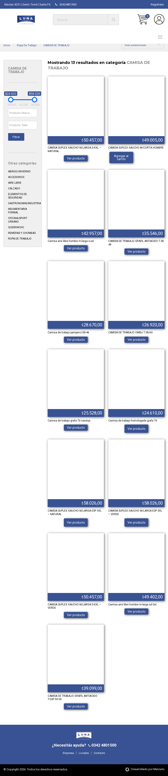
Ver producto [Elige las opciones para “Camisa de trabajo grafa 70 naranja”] (76, 427)
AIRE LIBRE (14, 182)
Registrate (157, 4)
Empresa (68, 753)
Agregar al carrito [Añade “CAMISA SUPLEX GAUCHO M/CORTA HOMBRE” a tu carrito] (121, 157)
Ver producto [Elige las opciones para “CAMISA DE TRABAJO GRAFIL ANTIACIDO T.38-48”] (136, 251)
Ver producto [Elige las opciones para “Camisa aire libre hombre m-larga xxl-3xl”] (136, 611)
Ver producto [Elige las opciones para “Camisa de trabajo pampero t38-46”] (76, 339)
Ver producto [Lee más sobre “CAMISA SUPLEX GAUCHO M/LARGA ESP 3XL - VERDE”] (136, 522)
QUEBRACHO (16, 227)
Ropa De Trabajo (27, 45)
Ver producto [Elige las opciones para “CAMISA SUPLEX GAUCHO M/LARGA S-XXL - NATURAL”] (76, 158)
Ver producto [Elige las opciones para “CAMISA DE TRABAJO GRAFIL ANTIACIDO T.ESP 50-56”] (76, 706)
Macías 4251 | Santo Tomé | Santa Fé (27, 4)
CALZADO (14, 188)
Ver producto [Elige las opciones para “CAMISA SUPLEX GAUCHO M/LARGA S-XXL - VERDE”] (76, 615)
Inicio (7, 45)
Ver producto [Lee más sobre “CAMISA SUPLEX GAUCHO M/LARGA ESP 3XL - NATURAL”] (76, 522)
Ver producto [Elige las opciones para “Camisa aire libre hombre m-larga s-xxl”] (76, 248)
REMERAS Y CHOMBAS (22, 233)
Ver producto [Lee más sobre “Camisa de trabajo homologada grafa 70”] (136, 428)
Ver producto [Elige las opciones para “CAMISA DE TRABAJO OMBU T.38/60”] (136, 339)
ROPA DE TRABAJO (20, 238)
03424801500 (65, 4)
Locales (84, 753)
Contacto (99, 753)
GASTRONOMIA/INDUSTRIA (24, 203)
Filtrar (16, 137)
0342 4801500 (103, 745)
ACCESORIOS (16, 177)
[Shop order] (142, 45)
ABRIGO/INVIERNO (19, 171)
